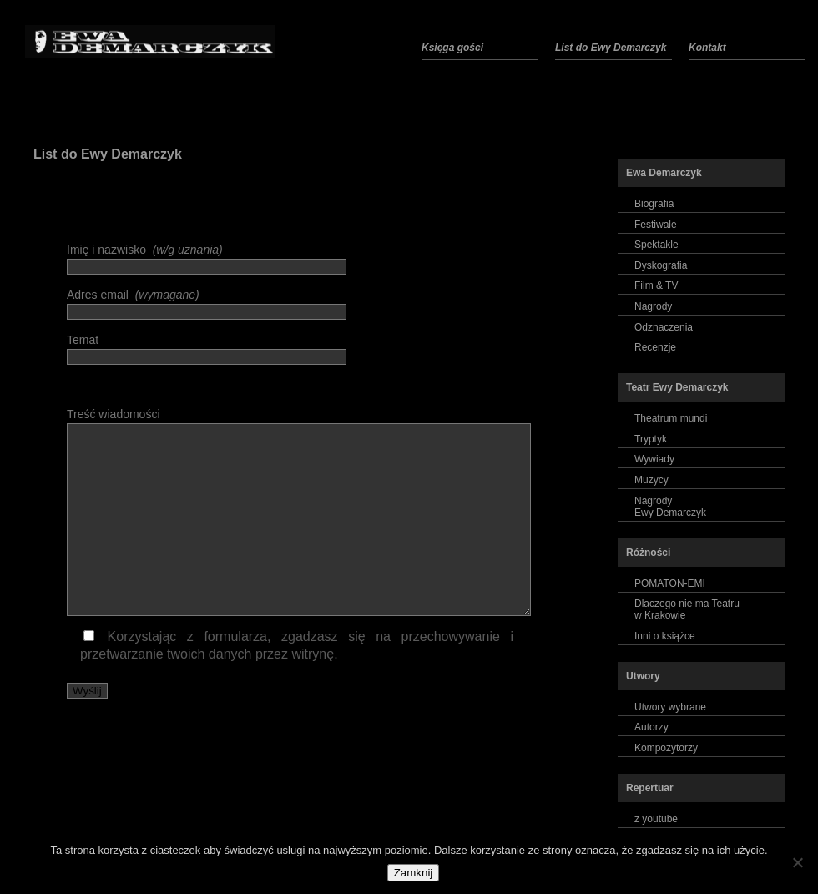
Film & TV (656, 285)
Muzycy (651, 480)
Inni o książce (664, 636)
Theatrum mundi (670, 418)
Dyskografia (660, 265)
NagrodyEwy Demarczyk (670, 506)
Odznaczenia (663, 327)
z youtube (656, 819)
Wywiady (654, 459)
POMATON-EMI (669, 583)
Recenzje (655, 347)
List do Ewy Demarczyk (107, 154)
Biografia (654, 204)
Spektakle (656, 244)
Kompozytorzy (666, 748)
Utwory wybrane (670, 707)
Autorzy (651, 727)
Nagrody (653, 306)
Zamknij (413, 872)
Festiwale (655, 224)
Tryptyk (650, 439)
